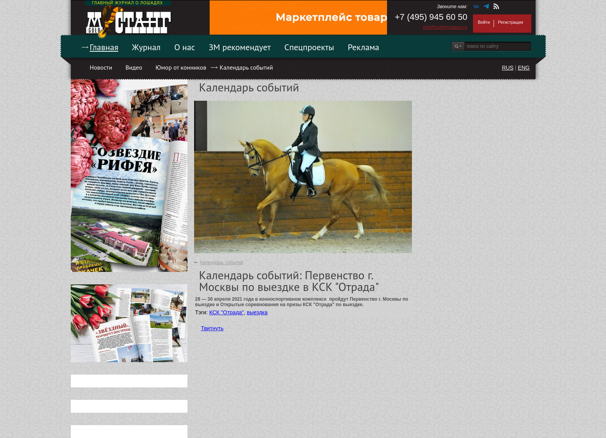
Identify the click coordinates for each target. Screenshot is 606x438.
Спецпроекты (309, 47)
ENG (523, 68)
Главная (104, 47)
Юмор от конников (181, 67)
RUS (507, 68)
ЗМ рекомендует (240, 47)
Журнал (146, 47)
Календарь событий (246, 67)
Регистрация (510, 22)
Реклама (363, 47)
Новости (101, 67)
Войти (484, 22)
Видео (133, 67)
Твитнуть (212, 328)
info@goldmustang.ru (445, 27)
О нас (184, 47)
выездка (257, 312)
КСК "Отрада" (226, 312)
